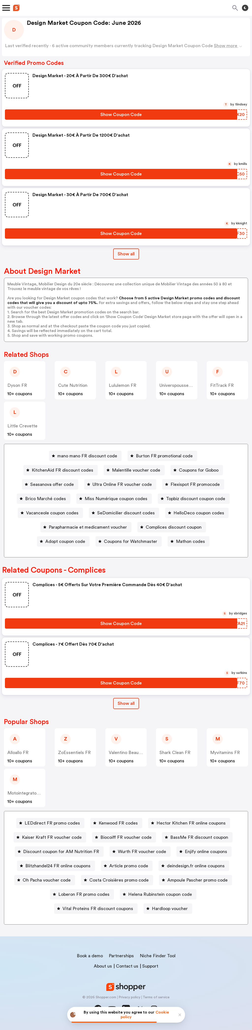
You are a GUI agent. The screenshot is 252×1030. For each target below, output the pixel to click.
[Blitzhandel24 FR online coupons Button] (56, 866)
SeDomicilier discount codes (126, 513)
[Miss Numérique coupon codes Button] (114, 498)
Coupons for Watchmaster (130, 541)
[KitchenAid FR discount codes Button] (60, 470)
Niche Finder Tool (157, 956)
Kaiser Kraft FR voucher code (52, 837)
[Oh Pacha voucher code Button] (44, 880)
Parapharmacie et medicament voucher (88, 527)
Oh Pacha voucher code (47, 880)
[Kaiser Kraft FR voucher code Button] (50, 837)
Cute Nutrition (72, 385)
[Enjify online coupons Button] (204, 851)
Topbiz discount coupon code (195, 498)
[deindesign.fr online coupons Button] (193, 866)
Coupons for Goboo (199, 470)
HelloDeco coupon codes (198, 513)
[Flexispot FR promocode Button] (193, 484)
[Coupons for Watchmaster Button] (128, 541)
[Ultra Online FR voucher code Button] (120, 484)
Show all (126, 703)
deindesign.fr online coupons (196, 866)
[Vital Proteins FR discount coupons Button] (96, 908)
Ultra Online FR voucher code (122, 484)
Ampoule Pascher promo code (197, 880)
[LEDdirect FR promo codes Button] (50, 823)
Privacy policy (129, 997)
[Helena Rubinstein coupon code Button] (158, 894)
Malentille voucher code (136, 470)
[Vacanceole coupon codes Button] (50, 513)
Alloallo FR (18, 752)
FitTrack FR (222, 385)
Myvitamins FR (225, 752)
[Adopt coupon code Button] (63, 541)
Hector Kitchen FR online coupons (191, 823)
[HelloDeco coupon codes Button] (197, 513)
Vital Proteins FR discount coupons (98, 908)
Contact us (127, 966)
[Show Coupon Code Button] (121, 114)
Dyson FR (17, 385)
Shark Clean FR (174, 752)
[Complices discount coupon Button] (171, 527)
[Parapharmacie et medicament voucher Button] (85, 527)
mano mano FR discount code (87, 456)
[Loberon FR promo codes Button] (82, 894)
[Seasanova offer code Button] (50, 484)
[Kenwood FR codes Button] (116, 823)
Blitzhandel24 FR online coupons (58, 866)
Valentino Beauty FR (129, 752)
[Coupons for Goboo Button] (197, 470)
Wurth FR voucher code (142, 851)
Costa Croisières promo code (119, 880)
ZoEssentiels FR (74, 752)
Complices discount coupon (174, 527)
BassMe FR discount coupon (199, 837)
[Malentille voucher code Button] (134, 470)
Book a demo (90, 956)
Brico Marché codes (45, 498)
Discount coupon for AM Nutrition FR (61, 851)
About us (103, 966)
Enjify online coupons (206, 851)
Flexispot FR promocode (195, 484)
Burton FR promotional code (164, 456)
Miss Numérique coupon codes (116, 498)
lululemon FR (122, 385)
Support (150, 966)
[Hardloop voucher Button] (167, 908)
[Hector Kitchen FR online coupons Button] (189, 823)
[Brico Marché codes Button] (43, 498)
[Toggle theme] (245, 7)
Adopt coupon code (65, 541)
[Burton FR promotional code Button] (162, 456)
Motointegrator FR (26, 793)
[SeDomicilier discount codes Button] (124, 513)
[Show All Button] (126, 703)
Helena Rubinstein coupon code (160, 894)
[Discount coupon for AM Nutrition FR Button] (59, 851)
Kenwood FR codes (118, 823)
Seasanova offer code (52, 484)
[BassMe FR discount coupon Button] (197, 837)
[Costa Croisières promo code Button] (117, 880)
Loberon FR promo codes (84, 894)
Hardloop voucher (170, 908)
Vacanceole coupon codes (52, 513)
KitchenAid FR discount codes (62, 470)
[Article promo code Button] (127, 866)
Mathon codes (190, 541)
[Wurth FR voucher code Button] (140, 851)
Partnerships (121, 956)
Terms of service (156, 997)
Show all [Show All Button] (126, 254)
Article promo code (128, 866)
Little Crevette (22, 426)
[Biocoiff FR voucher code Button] (124, 837)
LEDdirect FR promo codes (52, 823)
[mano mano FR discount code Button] (85, 456)
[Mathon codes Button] (188, 541)
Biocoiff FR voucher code (126, 837)
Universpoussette (176, 385)
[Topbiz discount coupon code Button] (194, 498)
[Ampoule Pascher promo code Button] (195, 880)
